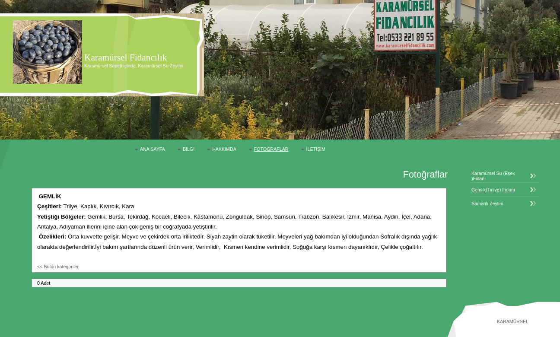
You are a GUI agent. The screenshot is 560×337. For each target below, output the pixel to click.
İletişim (315, 149)
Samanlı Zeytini (487, 203)
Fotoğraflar (271, 149)
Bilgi (188, 149)
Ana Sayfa (152, 149)
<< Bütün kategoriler (58, 266)
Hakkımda (224, 149)
